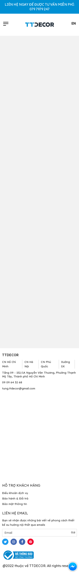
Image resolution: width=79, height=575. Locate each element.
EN (73, 23)
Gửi (73, 532)
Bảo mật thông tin (14, 504)
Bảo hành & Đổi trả (15, 498)
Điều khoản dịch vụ (15, 493)
